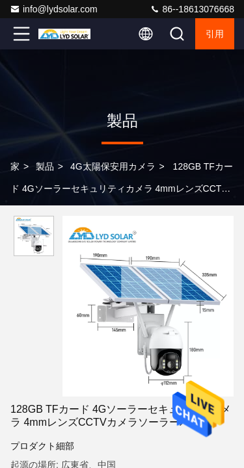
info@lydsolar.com (54, 9)
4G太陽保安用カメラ (113, 166)
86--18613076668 (192, 9)
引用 (215, 34)
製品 (45, 166)
